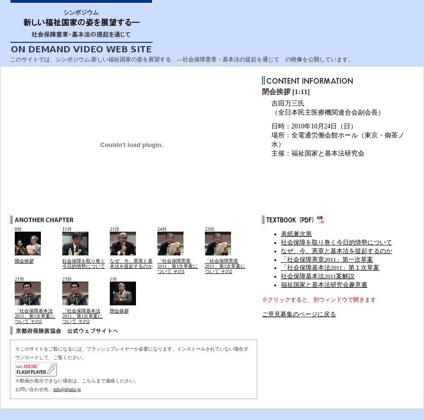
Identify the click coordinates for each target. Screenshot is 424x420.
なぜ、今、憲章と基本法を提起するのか (131, 263)
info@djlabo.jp (67, 389)
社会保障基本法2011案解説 (318, 276)
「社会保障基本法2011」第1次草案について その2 (82, 316)
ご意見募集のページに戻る (299, 314)
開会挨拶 (24, 261)
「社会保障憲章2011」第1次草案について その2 (225, 266)
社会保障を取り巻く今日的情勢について (83, 263)
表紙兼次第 (296, 234)
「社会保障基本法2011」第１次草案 (330, 267)
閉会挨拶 (119, 310)
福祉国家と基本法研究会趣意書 (324, 285)
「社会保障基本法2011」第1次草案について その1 (35, 316)
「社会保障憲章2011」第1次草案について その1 (177, 266)
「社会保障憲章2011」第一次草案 (327, 259)
